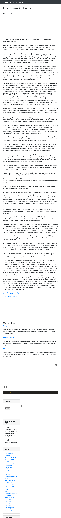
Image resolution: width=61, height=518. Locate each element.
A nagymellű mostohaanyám (11, 326)
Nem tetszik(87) (14, 293)
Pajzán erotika (9, 501)
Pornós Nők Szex (9, 509)
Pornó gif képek (9, 486)
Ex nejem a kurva (9, 484)
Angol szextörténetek (11, 494)
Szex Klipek (8, 505)
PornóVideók (8, 511)
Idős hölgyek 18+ (9, 488)
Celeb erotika (8, 492)
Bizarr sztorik (8, 495)
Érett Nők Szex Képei (11, 297)
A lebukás (7, 474)
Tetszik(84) (6, 293)
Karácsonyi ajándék (8, 337)
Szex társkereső (9, 507)
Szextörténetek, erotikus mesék (13, 2)
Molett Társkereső (10, 497)
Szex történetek (9, 499)
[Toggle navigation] (57, 2)
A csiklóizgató (9, 473)
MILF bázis (8, 490)
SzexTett (7, 503)
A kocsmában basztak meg (11, 349)
